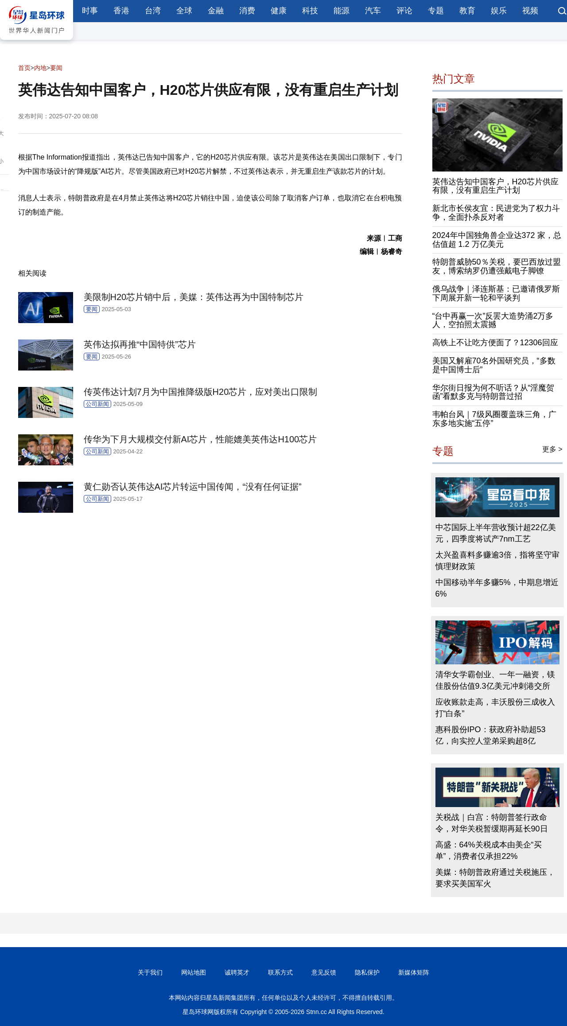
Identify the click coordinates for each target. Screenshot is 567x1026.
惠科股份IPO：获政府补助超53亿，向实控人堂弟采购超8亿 (490, 735)
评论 (404, 10)
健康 (279, 10)
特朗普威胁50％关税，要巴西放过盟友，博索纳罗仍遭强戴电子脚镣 (496, 266)
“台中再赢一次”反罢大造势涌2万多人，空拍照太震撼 (493, 320)
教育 (467, 10)
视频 (530, 10)
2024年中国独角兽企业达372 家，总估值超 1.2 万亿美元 (496, 240)
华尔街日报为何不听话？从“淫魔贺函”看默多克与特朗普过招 (493, 392)
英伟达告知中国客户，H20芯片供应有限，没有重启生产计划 (495, 186)
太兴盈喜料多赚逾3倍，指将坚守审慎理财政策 (497, 560)
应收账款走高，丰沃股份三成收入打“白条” (495, 708)
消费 (247, 10)
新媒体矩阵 (413, 972)
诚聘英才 (237, 972)
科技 (310, 10)
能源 (342, 10)
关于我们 (150, 972)
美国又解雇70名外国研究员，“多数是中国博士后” (493, 365)
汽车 (373, 10)
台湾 (153, 10)
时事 (90, 10)
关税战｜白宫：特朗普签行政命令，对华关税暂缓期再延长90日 (491, 823)
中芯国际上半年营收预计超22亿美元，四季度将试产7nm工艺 (495, 533)
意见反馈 (323, 972)
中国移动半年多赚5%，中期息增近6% (497, 588)
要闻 (56, 67)
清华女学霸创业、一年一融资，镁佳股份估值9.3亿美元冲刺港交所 (495, 680)
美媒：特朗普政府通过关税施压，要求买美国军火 (495, 878)
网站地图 (193, 972)
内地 (40, 67)
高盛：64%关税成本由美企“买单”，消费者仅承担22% (488, 850)
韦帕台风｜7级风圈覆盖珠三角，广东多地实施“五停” (494, 419)
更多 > (552, 449)
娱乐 (499, 10)
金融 (216, 10)
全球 (184, 10)
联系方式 (280, 972)
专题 (436, 10)
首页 (24, 67)
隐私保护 (367, 972)
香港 (121, 10)
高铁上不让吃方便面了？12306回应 (495, 342)
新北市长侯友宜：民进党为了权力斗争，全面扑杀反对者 (496, 213)
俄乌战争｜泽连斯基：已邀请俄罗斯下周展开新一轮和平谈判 (496, 293)
